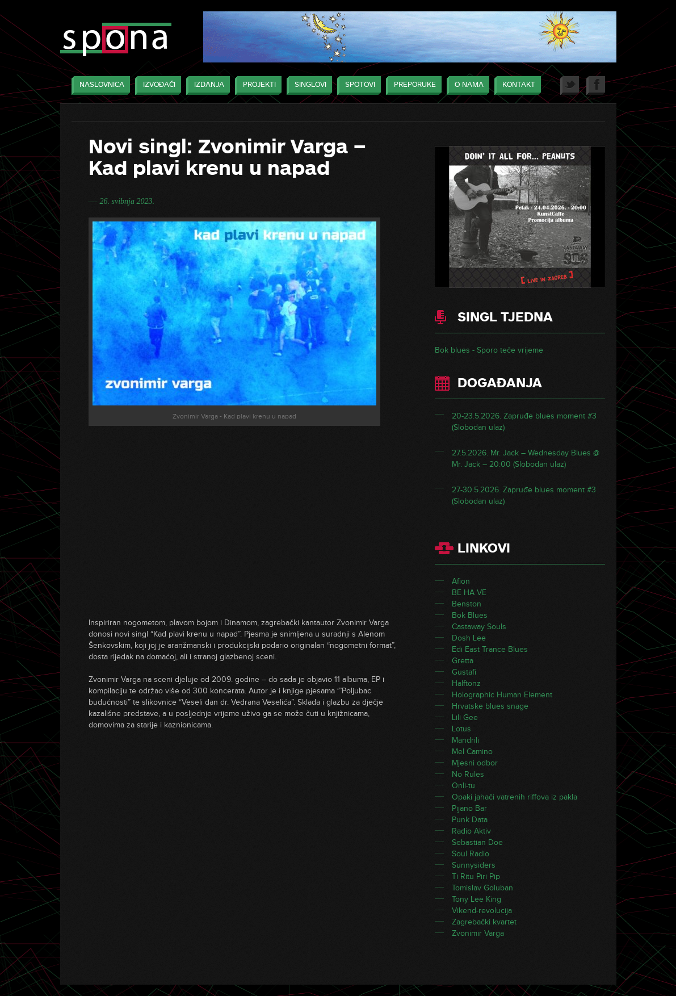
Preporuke (412, 85)
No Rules (468, 774)
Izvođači (156, 85)
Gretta (462, 660)
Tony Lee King (476, 899)
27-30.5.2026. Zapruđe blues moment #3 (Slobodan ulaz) (524, 495)
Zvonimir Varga (478, 933)
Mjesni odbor (475, 763)
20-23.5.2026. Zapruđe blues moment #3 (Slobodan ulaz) (524, 422)
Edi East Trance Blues (490, 649)
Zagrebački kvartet (484, 922)
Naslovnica (99, 85)
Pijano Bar (469, 808)
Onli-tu (463, 785)
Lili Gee (465, 717)
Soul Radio (470, 853)
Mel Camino (472, 751)
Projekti (256, 85)
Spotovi (357, 85)
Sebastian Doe (477, 842)
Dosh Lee (469, 638)
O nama (466, 85)
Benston (466, 604)
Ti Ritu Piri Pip (476, 876)
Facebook (595, 85)
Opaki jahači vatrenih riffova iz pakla (514, 797)
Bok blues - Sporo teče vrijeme (489, 350)
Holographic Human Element (502, 694)
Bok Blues (470, 615)
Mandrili (465, 740)
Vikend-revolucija (482, 910)
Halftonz (466, 683)
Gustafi (464, 672)
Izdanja (206, 85)
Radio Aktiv (471, 831)
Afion (461, 581)
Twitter (569, 85)
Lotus (461, 729)
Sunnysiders (474, 865)
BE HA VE (469, 592)
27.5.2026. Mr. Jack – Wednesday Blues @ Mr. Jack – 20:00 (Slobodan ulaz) (525, 458)
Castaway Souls (479, 626)
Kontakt (516, 85)
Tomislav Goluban (482, 888)
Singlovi (307, 85)
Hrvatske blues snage (490, 706)
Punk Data (470, 819)
